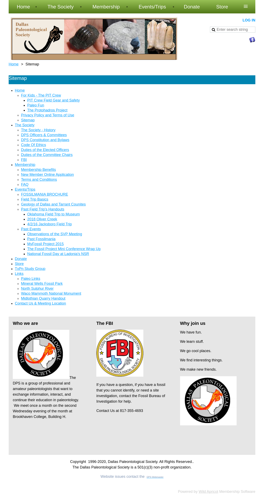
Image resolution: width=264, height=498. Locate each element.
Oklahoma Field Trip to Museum (53, 214)
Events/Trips (25, 189)
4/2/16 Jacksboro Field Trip (49, 224)
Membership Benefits (38, 170)
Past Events (31, 229)
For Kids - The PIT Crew (41, 95)
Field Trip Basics (34, 199)
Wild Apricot (208, 492)
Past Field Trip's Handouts (42, 209)
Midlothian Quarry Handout (43, 298)
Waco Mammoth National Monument (51, 293)
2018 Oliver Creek (42, 219)
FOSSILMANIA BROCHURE (44, 194)
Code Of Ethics (33, 145)
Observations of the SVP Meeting (54, 234)
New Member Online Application (47, 175)
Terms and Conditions (39, 179)
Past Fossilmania (41, 239)
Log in (249, 20)
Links (19, 274)
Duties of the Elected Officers (45, 150)
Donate (21, 259)
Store (19, 264)
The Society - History (38, 130)
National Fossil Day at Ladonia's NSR (58, 254)
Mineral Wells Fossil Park (42, 284)
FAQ (24, 184)
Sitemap (28, 120)
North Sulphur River (37, 288)
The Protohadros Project (47, 110)
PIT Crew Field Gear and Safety (53, 100)
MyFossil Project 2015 (45, 244)
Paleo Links (30, 279)
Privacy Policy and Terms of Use (47, 115)
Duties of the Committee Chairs (47, 155)
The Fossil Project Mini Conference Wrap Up (64, 249)
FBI (24, 160)
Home (14, 64)
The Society (24, 125)
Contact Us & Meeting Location (40, 303)
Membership (25, 165)
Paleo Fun (35, 105)
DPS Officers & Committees (44, 135)
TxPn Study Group (30, 269)
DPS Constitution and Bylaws (45, 140)
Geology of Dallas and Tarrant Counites (53, 204)
